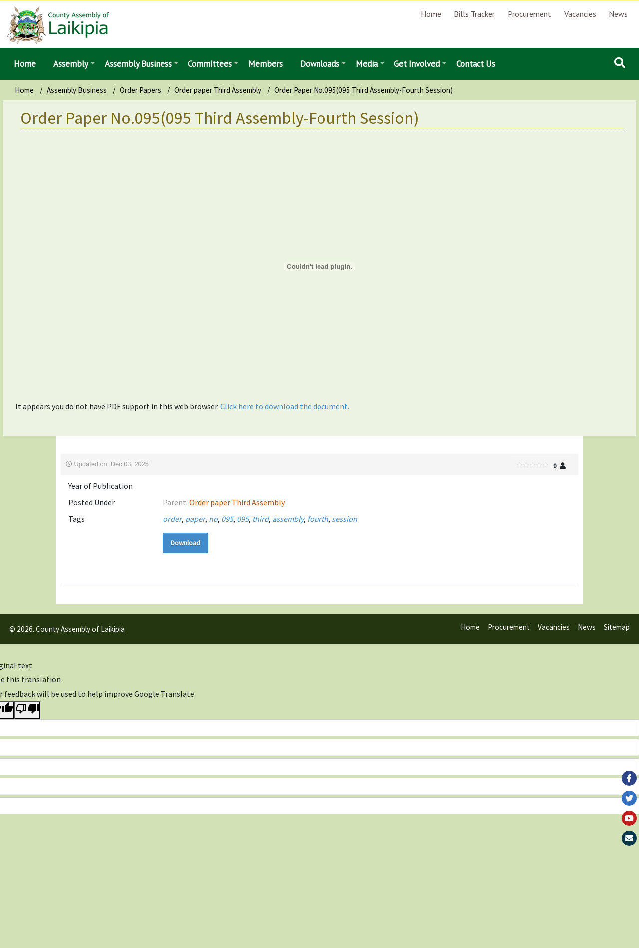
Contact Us (475, 63)
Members (265, 63)
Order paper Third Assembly (217, 90)
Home (431, 14)
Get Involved (417, 63)
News (618, 14)
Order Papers (140, 90)
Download (185, 542)
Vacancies (580, 14)
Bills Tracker (474, 14)
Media (367, 63)
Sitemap (617, 627)
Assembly (70, 63)
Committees (210, 63)
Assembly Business (138, 63)
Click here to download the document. (284, 406)
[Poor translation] (27, 710)
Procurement (529, 14)
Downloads (319, 63)
